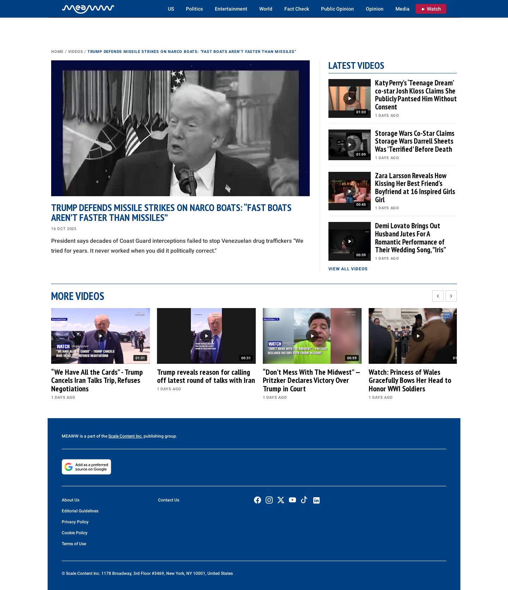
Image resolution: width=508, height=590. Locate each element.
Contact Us (168, 500)
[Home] (88, 9)
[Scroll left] (437, 296)
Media (402, 9)
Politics (194, 9)
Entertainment (231, 9)
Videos (75, 51)
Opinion (374, 9)
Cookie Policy (74, 532)
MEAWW (70, 436)
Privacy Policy (75, 521)
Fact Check (296, 9)
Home (57, 51)
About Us (70, 500)
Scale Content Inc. (125, 436)
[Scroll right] (451, 296)
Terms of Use (74, 543)
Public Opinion (337, 9)
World (265, 9)
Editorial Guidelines (80, 510)
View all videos (348, 268)
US (171, 9)
